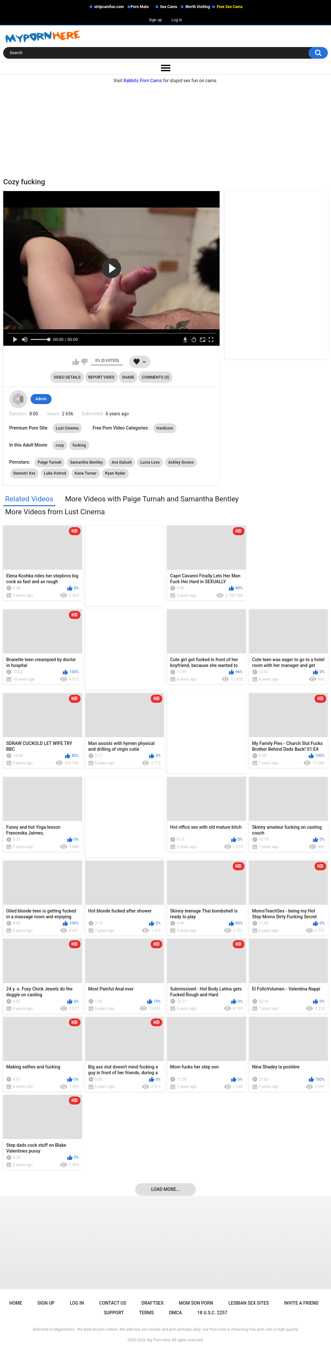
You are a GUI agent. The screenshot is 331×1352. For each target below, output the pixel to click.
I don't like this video (84, 362)
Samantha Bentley (86, 462)
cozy (60, 445)
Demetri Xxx (24, 473)
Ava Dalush (121, 462)
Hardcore (164, 428)
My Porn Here (158, 1340)
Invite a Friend (301, 1303)
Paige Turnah (49, 462)
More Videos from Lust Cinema (55, 511)
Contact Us (112, 1303)
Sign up (155, 20)
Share (128, 377)
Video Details (67, 377)
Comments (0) (155, 377)
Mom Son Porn (196, 1303)
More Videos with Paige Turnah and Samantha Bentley (152, 499)
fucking (79, 445)
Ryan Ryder (115, 473)
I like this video (75, 362)
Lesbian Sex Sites (248, 1303)
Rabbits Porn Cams (142, 80)
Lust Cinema (67, 428)
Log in (177, 20)
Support (114, 1312)
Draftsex (152, 1303)
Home (15, 1303)
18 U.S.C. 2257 (212, 1312)
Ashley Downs (181, 462)
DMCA (175, 1312)
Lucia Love (150, 462)
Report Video (101, 377)
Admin (41, 399)
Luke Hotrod (55, 473)
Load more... (165, 1189)
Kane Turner (86, 473)
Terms (146, 1312)
